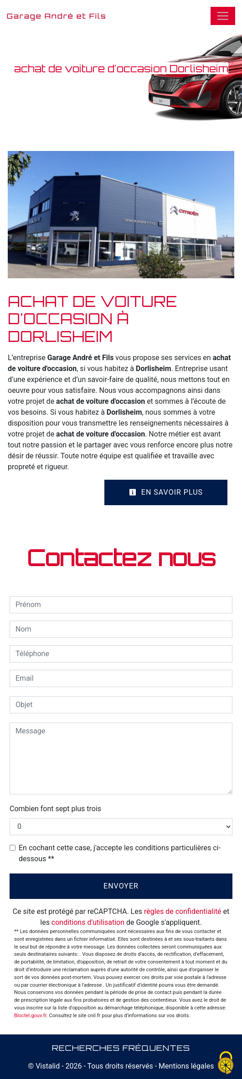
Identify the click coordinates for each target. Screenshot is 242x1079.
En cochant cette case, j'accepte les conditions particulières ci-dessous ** (120, 853)
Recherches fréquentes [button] (121, 1048)
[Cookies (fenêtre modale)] (226, 1063)
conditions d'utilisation (87, 922)
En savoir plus (166, 492)
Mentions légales (185, 1066)
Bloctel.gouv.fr (30, 1016)
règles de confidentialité (182, 911)
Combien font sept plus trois (55, 808)
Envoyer (121, 886)
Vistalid (48, 1066)
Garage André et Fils (57, 15)
